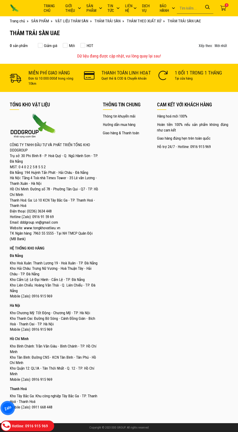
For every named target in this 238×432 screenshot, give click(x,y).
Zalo (7, 408)
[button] (213, 46)
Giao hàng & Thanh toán (121, 133)
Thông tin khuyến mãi (119, 116)
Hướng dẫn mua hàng (119, 124)
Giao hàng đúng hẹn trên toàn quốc (184, 138)
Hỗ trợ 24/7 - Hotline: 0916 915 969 (184, 146)
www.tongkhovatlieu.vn (42, 228)
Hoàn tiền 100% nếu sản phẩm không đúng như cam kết (192, 127)
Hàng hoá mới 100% (172, 116)
